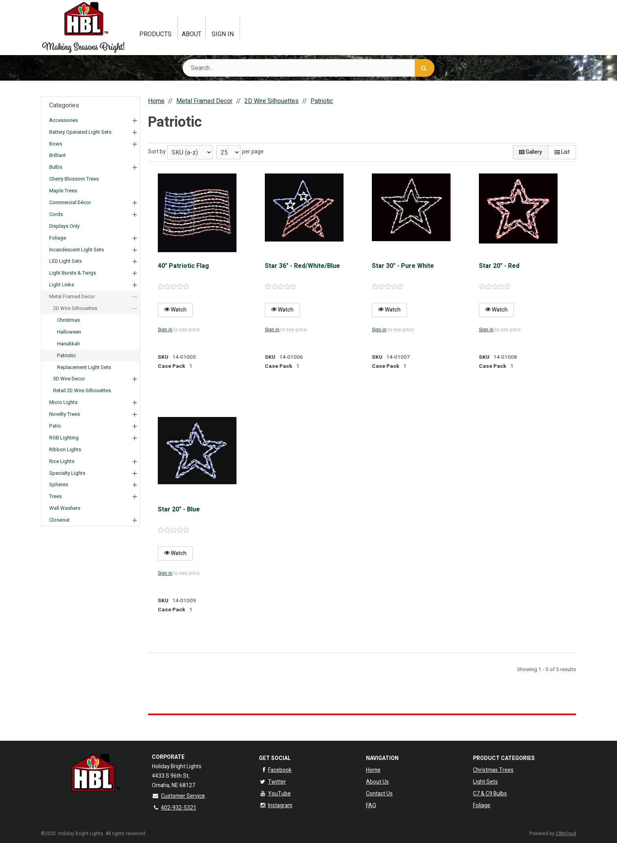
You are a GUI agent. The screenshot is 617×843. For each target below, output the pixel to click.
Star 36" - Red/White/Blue (302, 266)
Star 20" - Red (499, 266)
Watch (175, 310)
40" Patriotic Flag (183, 266)
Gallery (530, 152)
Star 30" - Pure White (403, 266)
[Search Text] (308, 68)
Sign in (165, 329)
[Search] (424, 68)
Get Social (275, 758)
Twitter (272, 782)
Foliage (481, 805)
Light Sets (485, 782)
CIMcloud (566, 833)
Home (373, 770)
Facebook (275, 770)
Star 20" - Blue (179, 509)
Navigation (382, 758)
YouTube (275, 794)
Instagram (275, 805)
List (562, 152)
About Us (377, 782)
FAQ (371, 805)
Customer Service (178, 796)
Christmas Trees (493, 770)
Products (155, 34)
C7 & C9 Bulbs (490, 794)
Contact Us (379, 794)
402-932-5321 (174, 808)
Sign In (223, 34)
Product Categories (504, 758)
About (191, 34)
